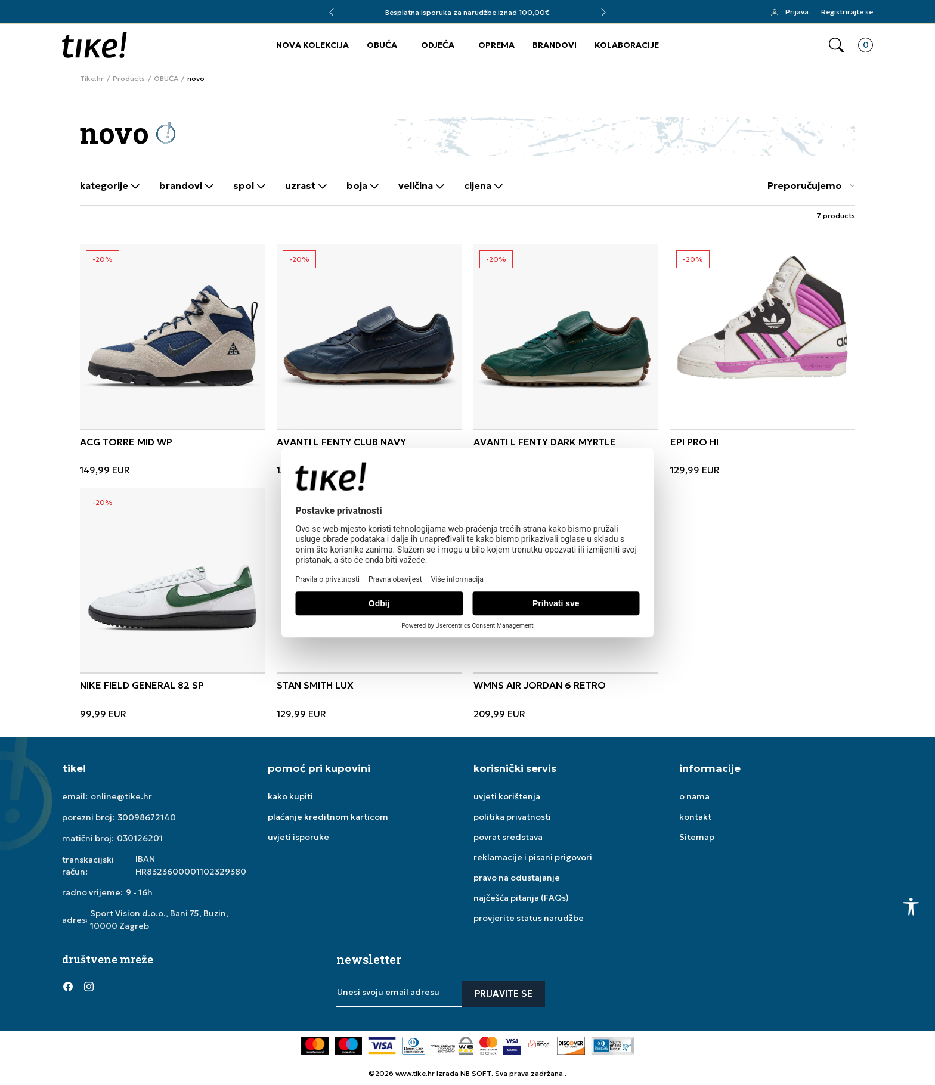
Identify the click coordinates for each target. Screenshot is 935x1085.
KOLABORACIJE (627, 44)
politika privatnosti (512, 816)
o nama (694, 796)
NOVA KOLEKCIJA (312, 44)
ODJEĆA (437, 44)
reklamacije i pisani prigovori (532, 857)
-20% (102, 259)
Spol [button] (249, 185)
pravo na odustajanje (516, 877)
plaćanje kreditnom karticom (328, 816)
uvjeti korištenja (506, 796)
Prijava (797, 12)
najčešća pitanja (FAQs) (521, 897)
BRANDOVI (554, 44)
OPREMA (496, 44)
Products (129, 79)
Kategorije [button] (110, 185)
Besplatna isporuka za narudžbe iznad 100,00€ (467, 12)
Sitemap (696, 837)
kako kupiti (290, 796)
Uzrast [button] (306, 185)
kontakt (695, 816)
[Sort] (808, 185)
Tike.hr (92, 79)
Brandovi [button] (186, 185)
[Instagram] (89, 987)
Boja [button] (362, 185)
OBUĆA (382, 44)
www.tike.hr (415, 1073)
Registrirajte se (847, 12)
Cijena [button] (483, 185)
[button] (836, 45)
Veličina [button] (421, 185)
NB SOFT (475, 1073)
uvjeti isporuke (298, 837)
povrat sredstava (508, 837)
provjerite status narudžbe (528, 918)
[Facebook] (68, 987)
